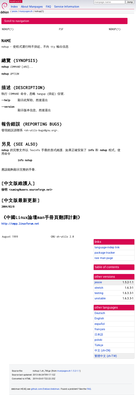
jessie (14, 11)
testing (99, 293)
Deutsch (100, 313)
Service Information (66, 6)
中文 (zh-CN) (103, 350)
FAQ (48, 6)
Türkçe (99, 345)
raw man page (104, 258)
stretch (99, 287)
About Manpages (32, 6)
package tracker (105, 252)
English (99, 318)
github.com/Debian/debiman (45, 389)
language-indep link (107, 247)
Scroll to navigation (16, 21)
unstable (100, 298)
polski (98, 340)
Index (14, 6)
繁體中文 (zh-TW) (106, 356)
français (100, 329)
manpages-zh (26, 11)
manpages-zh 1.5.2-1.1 (68, 371)
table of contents (107, 267)
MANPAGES (15, 1)
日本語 (99, 334)
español (100, 324)
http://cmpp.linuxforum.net (20, 223)
